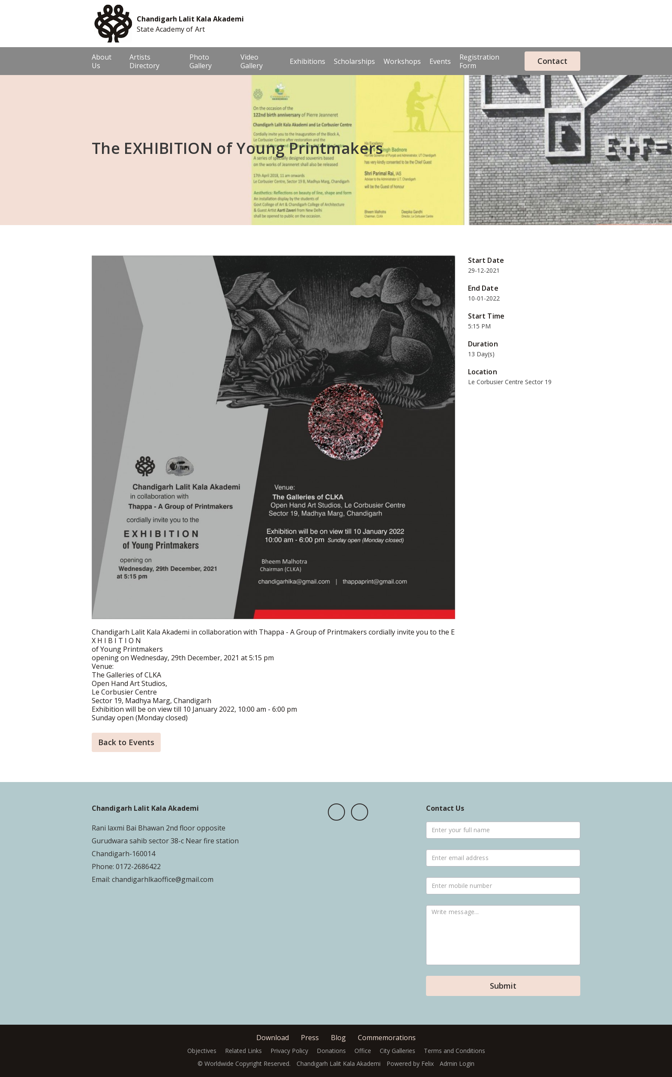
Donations (331, 1051)
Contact (552, 61)
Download (272, 1037)
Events (440, 61)
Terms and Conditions (454, 1051)
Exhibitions (307, 61)
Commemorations (387, 1037)
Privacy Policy (289, 1051)
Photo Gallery (200, 61)
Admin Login (457, 1063)
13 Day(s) (481, 354)
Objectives (201, 1051)
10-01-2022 (484, 298)
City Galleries (397, 1051)
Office (362, 1051)
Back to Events (126, 742)
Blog (338, 1037)
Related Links (243, 1051)
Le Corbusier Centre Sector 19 (510, 382)
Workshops (402, 61)
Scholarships (354, 61)
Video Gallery (251, 61)
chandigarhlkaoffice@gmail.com (161, 879)
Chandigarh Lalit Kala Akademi (190, 19)
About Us (101, 61)
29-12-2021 (484, 270)
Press (310, 1037)
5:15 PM (479, 326)
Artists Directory (144, 61)
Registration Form (479, 61)
